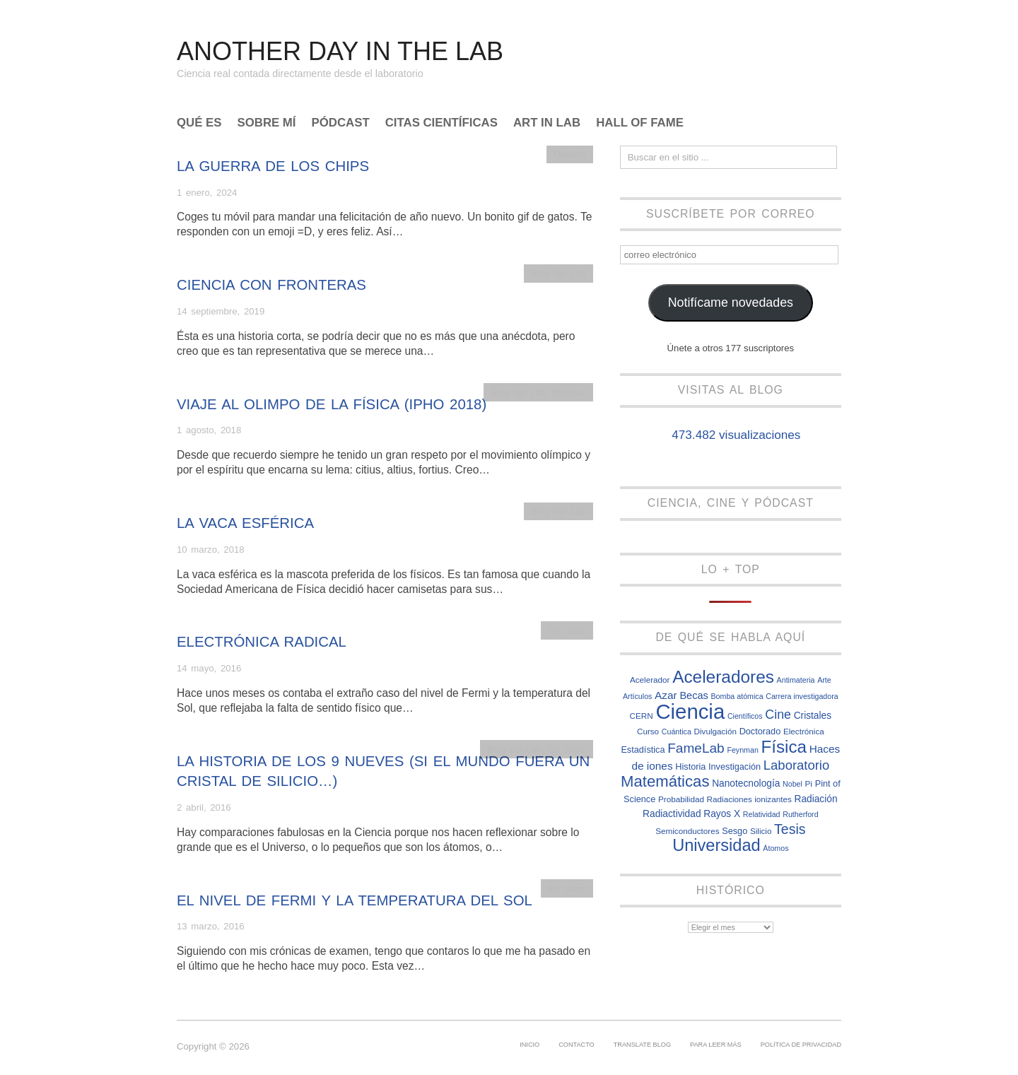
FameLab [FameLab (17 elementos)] (696, 748)
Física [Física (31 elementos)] (784, 746)
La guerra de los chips (273, 166)
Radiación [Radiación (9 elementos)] (815, 799)
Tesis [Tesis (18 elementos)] (789, 829)
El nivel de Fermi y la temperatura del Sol (354, 900)
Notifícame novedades (730, 302)
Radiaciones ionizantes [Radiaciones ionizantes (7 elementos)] (749, 799)
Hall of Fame (640, 123)
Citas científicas (441, 123)
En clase (567, 630)
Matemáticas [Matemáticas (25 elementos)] (665, 781)
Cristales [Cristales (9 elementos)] (812, 715)
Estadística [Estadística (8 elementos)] (643, 749)
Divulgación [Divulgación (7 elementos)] (715, 731)
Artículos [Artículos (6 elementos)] (637, 696)
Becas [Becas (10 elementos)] (693, 695)
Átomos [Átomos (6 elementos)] (775, 848)
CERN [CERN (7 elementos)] (641, 715)
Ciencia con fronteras (271, 285)
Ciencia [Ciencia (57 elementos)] (690, 711)
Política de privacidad (801, 1044)
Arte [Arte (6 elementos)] (824, 680)
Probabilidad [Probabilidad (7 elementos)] (681, 799)
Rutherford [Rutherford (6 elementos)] (800, 814)
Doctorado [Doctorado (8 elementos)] (760, 731)
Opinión (569, 154)
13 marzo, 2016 (211, 926)
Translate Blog (642, 1044)
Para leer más (716, 1044)
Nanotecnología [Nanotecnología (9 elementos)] (746, 783)
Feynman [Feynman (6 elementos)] (742, 750)
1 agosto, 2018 (209, 430)
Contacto (576, 1044)
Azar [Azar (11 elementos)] (666, 695)
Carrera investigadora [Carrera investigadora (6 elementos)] (802, 696)
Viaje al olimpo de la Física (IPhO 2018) (331, 404)
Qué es (199, 123)
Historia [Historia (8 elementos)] (690, 766)
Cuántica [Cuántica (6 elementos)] (676, 731)
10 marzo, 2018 (211, 549)
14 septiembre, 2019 (220, 311)
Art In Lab (546, 123)
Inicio (529, 1044)
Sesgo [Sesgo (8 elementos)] (734, 831)
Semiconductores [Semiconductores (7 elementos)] (687, 830)
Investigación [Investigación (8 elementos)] (734, 766)
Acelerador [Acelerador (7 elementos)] (650, 679)
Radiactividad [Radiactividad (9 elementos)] (672, 814)
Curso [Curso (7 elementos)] (648, 731)
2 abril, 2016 (204, 807)
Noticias (569, 392)
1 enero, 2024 (207, 192)
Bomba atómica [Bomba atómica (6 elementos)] (737, 696)
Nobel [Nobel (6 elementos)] (792, 784)
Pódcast (341, 123)
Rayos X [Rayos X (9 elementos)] (721, 814)
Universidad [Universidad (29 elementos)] (716, 845)
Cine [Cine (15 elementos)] (778, 714)
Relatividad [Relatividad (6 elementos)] (761, 814)
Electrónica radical (261, 642)
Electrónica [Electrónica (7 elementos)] (803, 731)
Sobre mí (267, 123)
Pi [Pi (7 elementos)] (808, 783)
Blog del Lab (558, 273)
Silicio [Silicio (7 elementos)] (761, 830)
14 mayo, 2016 (209, 668)
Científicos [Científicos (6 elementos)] (745, 716)
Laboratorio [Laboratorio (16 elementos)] (796, 765)
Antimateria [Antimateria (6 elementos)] (796, 680)
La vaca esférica (245, 523)
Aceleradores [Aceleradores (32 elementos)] (723, 676)
